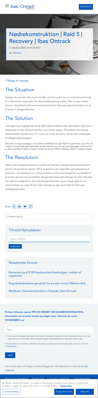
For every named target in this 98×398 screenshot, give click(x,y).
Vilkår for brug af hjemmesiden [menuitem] (17, 379)
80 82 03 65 (85, 7)
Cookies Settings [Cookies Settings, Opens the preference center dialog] (11, 392)
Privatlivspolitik (11, 346)
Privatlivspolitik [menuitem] (38, 379)
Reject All (85, 392)
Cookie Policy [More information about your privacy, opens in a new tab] (66, 386)
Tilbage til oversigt (16, 81)
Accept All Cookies (64, 392)
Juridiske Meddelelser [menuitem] (81, 379)
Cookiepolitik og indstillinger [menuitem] (58, 379)
